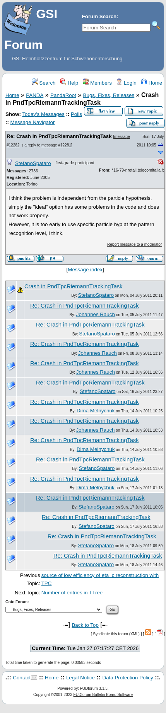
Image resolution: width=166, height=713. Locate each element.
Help (69, 83)
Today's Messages (43, 114)
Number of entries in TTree (72, 593)
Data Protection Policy (128, 678)
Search (44, 83)
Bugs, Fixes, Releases (109, 95)
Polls (76, 114)
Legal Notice (80, 678)
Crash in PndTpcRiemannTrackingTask (73, 286)
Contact (22, 678)
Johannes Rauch (95, 314)
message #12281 (56, 145)
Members (97, 83)
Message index (85, 269)
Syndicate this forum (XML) (116, 634)
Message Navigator (32, 122)
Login (126, 83)
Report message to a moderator (134, 244)
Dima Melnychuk (96, 411)
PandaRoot (63, 95)
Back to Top (85, 625)
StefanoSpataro (33, 163)
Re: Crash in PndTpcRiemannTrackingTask (59, 136)
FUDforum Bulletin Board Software (103, 695)
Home (151, 83)
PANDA (34, 95)
